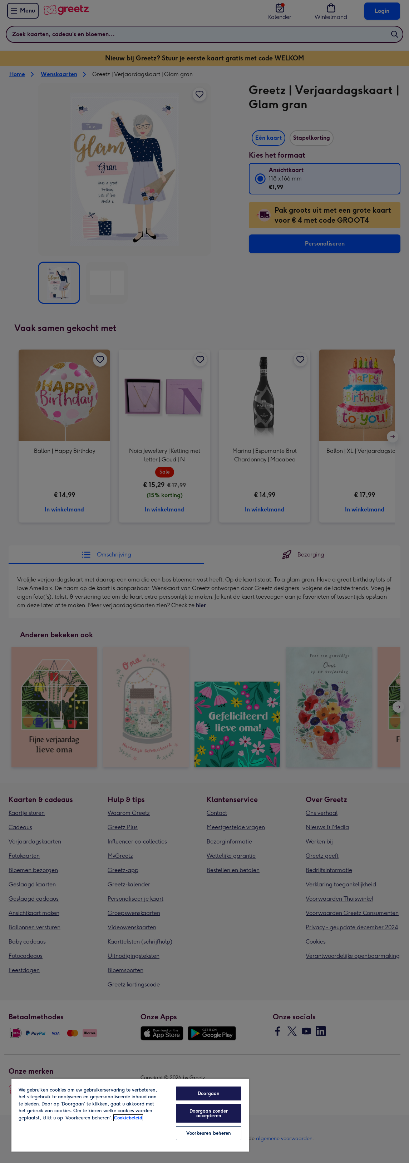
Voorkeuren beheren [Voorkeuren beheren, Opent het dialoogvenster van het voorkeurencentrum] (208, 1133)
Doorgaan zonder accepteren (208, 1113)
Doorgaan (209, 1093)
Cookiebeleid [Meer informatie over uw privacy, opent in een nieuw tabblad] (128, 1117)
